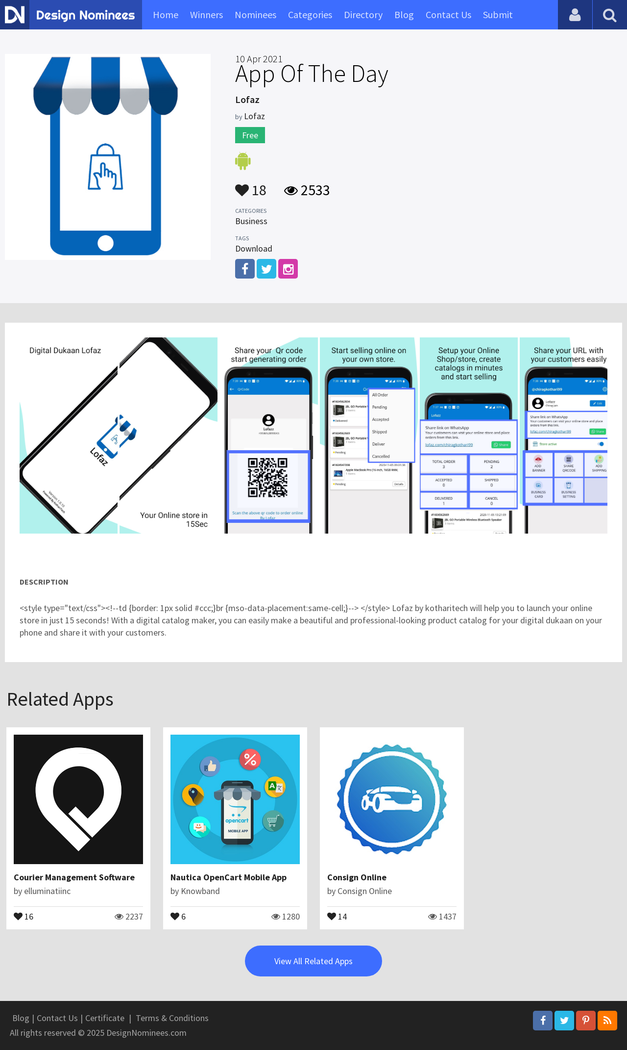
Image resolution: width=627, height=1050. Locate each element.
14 (337, 916)
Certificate (104, 1018)
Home (165, 14)
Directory (363, 14)
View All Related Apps (313, 961)
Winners (206, 14)
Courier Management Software (74, 877)
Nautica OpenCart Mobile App (228, 877)
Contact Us (448, 14)
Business (251, 221)
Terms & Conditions (172, 1018)
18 (250, 185)
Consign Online (356, 877)
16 (23, 916)
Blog (404, 14)
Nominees (255, 14)
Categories (310, 14)
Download (253, 248)
